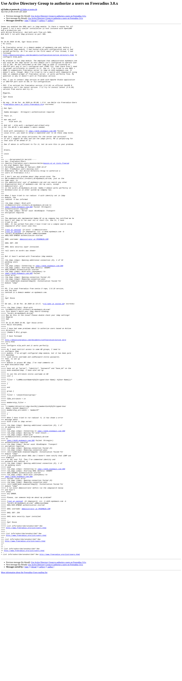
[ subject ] (42, 20)
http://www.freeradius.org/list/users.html (26, 628)
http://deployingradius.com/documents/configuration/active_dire (35, 403)
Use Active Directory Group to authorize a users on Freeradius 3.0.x (58, 16)
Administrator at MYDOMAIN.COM (34, 282)
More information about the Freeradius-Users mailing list (24, 679)
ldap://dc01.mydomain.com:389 (42, 152)
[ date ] (27, 20)
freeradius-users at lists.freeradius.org (23, 120)
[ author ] (50, 20)
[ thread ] (34, 20)
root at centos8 (13, 270)
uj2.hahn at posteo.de (28, 9)
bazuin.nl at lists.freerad (56, 191)
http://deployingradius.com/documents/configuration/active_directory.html (38, 61)
